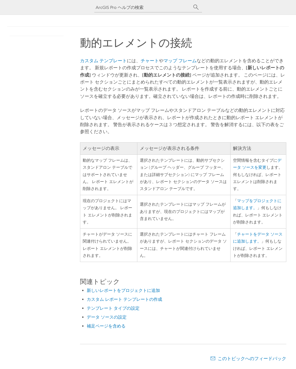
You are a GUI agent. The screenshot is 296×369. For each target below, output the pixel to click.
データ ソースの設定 (107, 317)
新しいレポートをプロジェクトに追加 (123, 290)
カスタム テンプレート (103, 60)
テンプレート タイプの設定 (113, 308)
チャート (150, 60)
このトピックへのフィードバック (252, 358)
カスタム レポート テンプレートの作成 (124, 299)
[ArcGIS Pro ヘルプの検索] (142, 7)
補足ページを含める (106, 326)
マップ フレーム (180, 60)
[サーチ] (196, 7)
